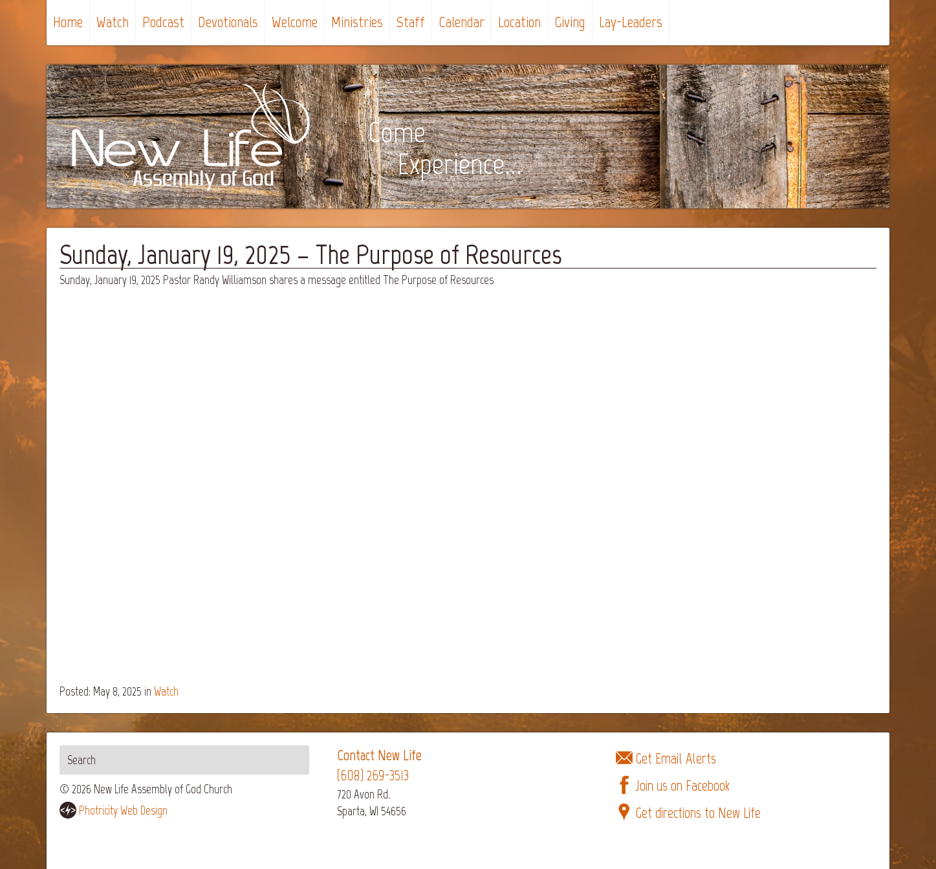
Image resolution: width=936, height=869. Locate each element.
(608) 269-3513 (373, 775)
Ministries (357, 21)
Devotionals (228, 21)
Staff (411, 21)
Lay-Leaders (630, 21)
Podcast (163, 21)
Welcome (295, 21)
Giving (569, 21)
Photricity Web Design (123, 810)
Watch (112, 21)
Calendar (461, 21)
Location (519, 21)
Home (68, 21)
